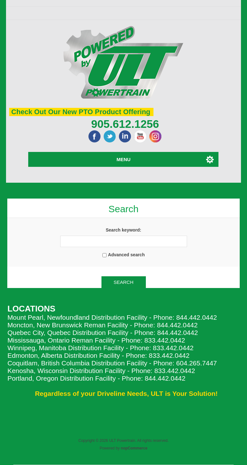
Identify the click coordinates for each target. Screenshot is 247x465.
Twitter (110, 136)
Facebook (94, 136)
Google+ (155, 136)
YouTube (140, 136)
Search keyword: (123, 229)
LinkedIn (125, 136)
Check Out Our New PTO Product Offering (80, 112)
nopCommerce (134, 448)
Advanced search (126, 254)
